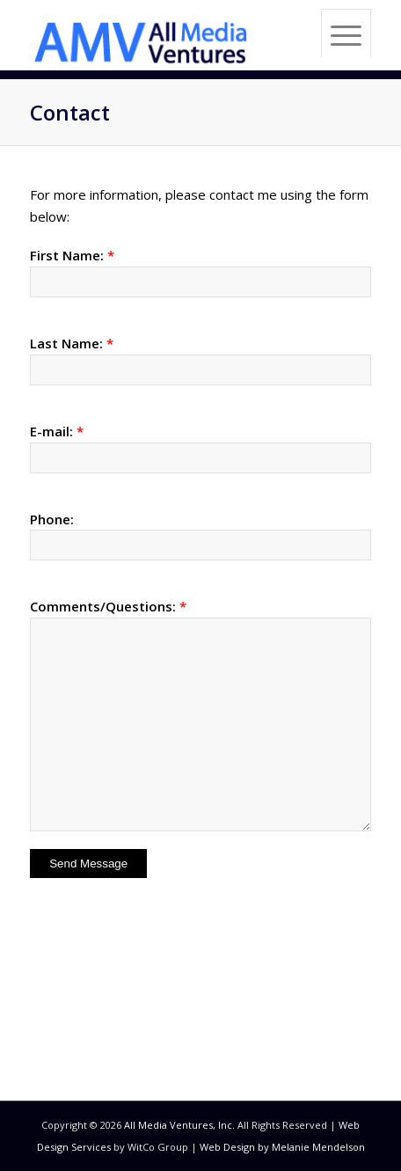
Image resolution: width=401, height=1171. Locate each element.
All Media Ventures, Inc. (179, 1124)
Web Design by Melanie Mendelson (282, 1146)
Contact (70, 112)
